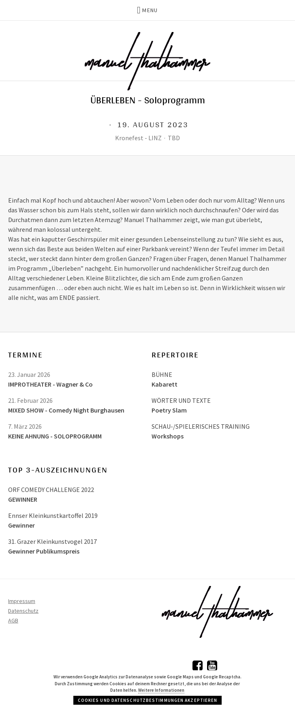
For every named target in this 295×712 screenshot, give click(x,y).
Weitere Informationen (161, 690)
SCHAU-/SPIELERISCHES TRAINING (201, 426)
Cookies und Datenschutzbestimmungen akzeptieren (148, 700)
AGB (13, 620)
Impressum (21, 601)
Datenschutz (23, 610)
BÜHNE (162, 374)
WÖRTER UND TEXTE (181, 400)
